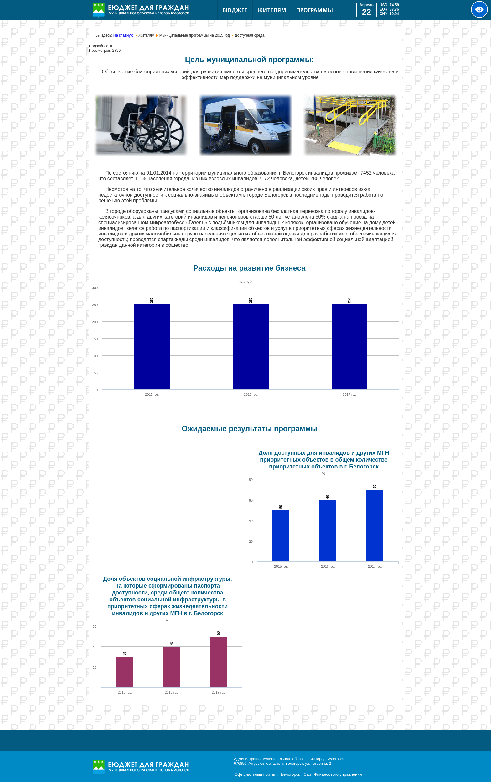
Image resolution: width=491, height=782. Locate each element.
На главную (123, 35)
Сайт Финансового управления (332, 774)
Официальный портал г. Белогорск (267, 774)
